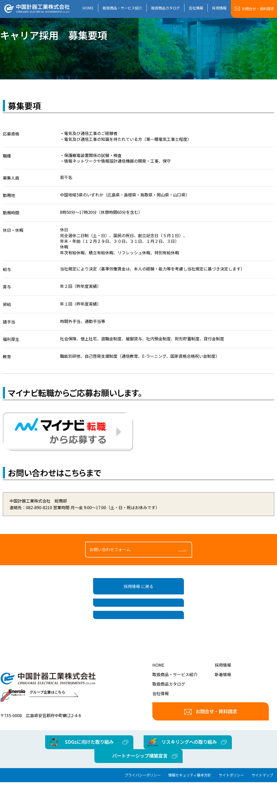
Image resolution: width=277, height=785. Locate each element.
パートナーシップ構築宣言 (139, 772)
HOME (88, 8)
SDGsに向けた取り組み (89, 758)
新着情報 (223, 691)
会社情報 (196, 8)
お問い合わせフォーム (110, 555)
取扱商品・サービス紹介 (122, 8)
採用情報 (219, 8)
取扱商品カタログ (165, 8)
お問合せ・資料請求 (210, 728)
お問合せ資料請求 (258, 8)
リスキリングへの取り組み (188, 758)
